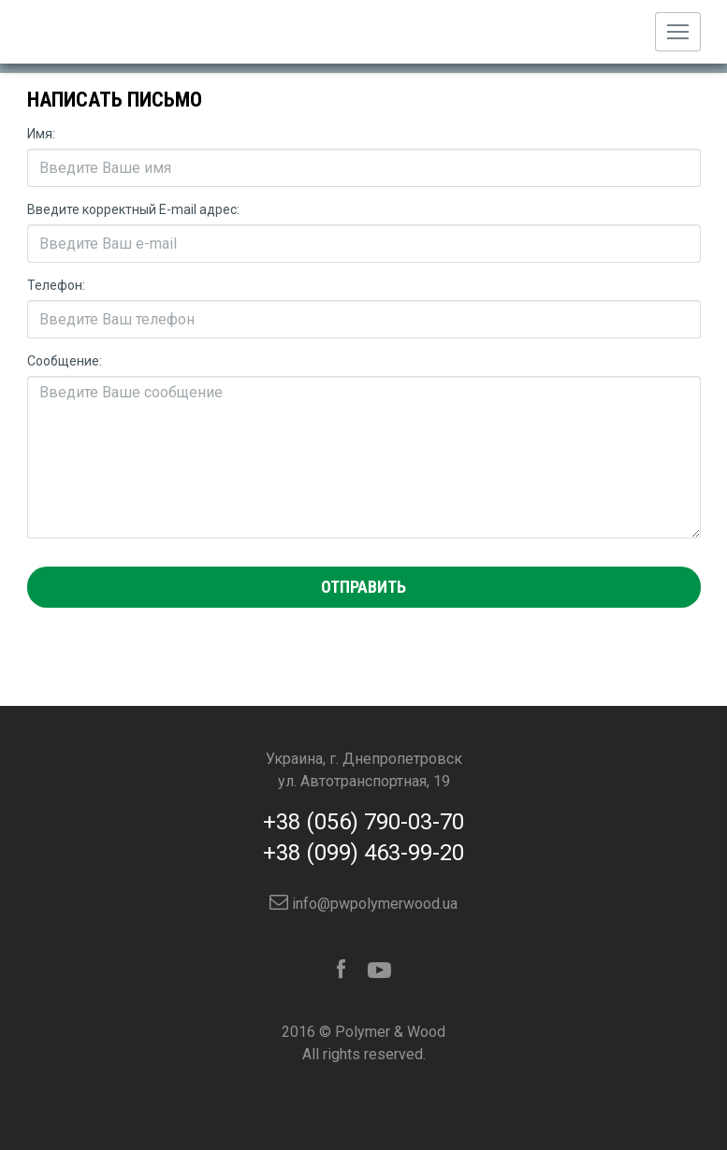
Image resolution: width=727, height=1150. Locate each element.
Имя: (41, 133)
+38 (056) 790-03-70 (363, 822)
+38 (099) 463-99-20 (363, 853)
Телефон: (56, 285)
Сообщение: (64, 360)
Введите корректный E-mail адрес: (133, 209)
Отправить (363, 587)
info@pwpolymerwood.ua (363, 904)
